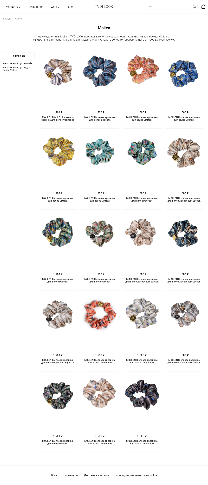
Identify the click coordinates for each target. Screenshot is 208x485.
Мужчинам (36, 6)
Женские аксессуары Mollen (18, 63)
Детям (55, 6)
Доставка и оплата (96, 475)
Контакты (71, 475)
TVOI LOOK (104, 7)
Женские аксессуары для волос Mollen (17, 68)
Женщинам (13, 6)
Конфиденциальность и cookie (136, 475)
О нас (54, 475)
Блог (71, 6)
